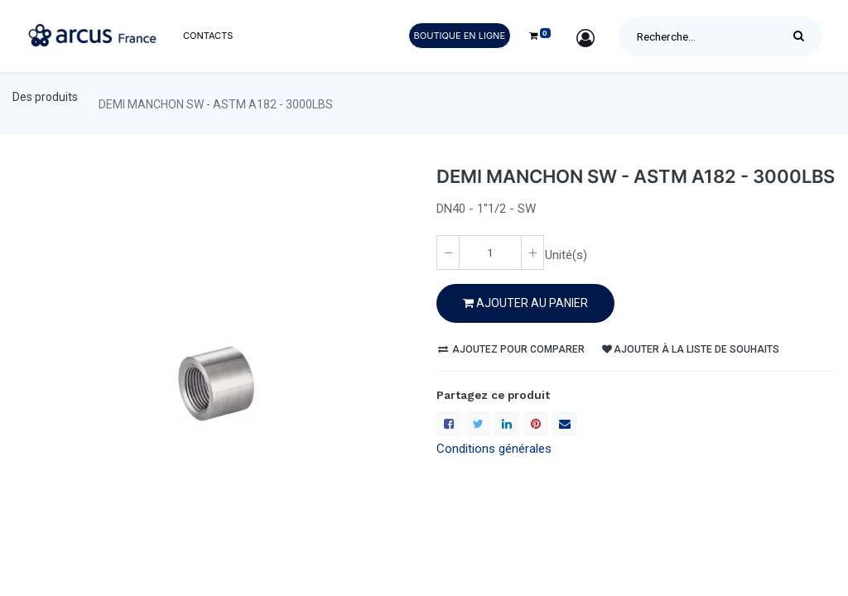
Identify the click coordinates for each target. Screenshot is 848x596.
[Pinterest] (535, 423)
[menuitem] (208, 36)
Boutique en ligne (459, 35)
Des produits (45, 96)
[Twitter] (477, 423)
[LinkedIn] (506, 423)
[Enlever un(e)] (448, 252)
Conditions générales (494, 448)
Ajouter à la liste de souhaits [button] (690, 349)
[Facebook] (448, 423)
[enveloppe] (564, 423)
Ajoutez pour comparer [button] (511, 349)
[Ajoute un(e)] (532, 252)
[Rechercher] (802, 36)
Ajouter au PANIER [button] (525, 303)
